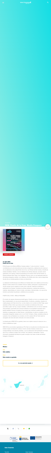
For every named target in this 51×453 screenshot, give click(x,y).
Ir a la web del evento (25, 363)
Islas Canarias (9, 447)
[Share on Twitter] (7, 428)
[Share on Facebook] (13, 428)
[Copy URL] (18, 428)
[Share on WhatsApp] (29, 428)
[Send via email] (23, 428)
